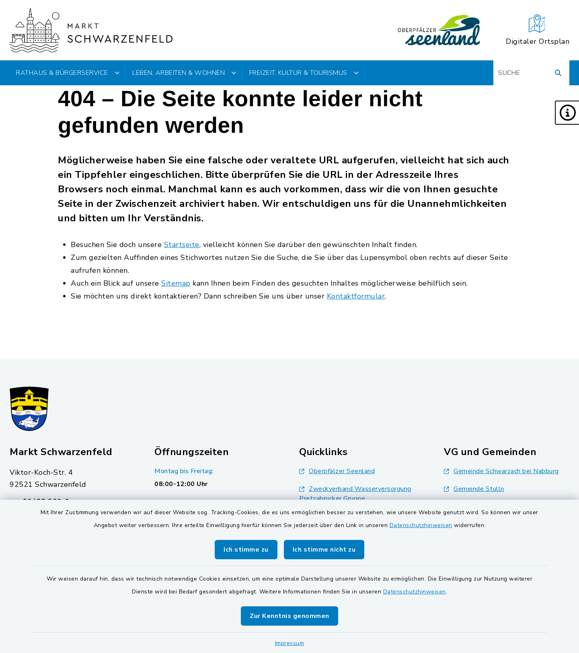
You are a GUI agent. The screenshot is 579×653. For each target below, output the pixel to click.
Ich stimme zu (246, 549)
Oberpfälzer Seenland (337, 471)
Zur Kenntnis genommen (289, 616)
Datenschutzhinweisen (421, 525)
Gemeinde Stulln (474, 488)
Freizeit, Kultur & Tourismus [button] (304, 72)
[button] (567, 113)
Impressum (289, 643)
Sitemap (176, 283)
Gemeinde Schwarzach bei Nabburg (501, 471)
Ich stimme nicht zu (324, 549)
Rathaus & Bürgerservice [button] (67, 72)
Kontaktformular (356, 296)
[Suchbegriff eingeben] (531, 72)
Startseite (181, 244)
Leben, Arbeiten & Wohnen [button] (184, 72)
